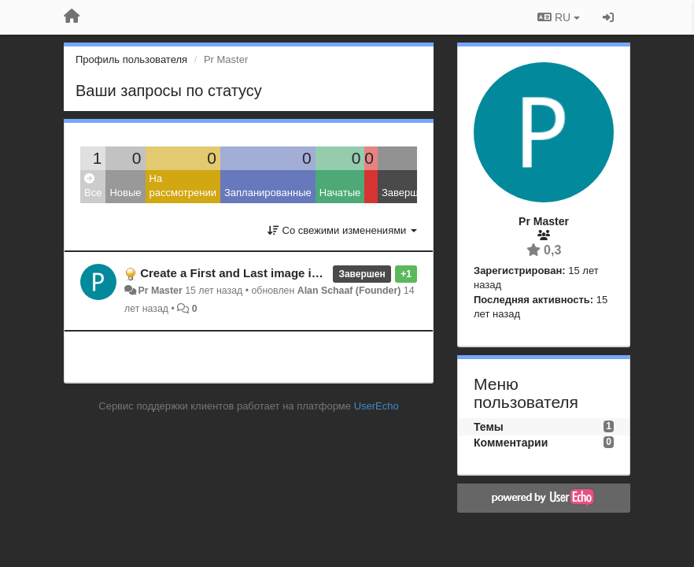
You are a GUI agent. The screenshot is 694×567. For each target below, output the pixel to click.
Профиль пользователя (131, 59)
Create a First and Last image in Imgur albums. (271, 273)
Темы (489, 427)
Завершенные (415, 192)
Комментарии (511, 442)
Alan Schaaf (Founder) (349, 290)
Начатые (340, 192)
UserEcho (376, 406)
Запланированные (268, 192)
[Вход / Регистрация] (608, 17)
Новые (125, 192)
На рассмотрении (183, 185)
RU (558, 17)
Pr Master (160, 290)
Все (93, 186)
